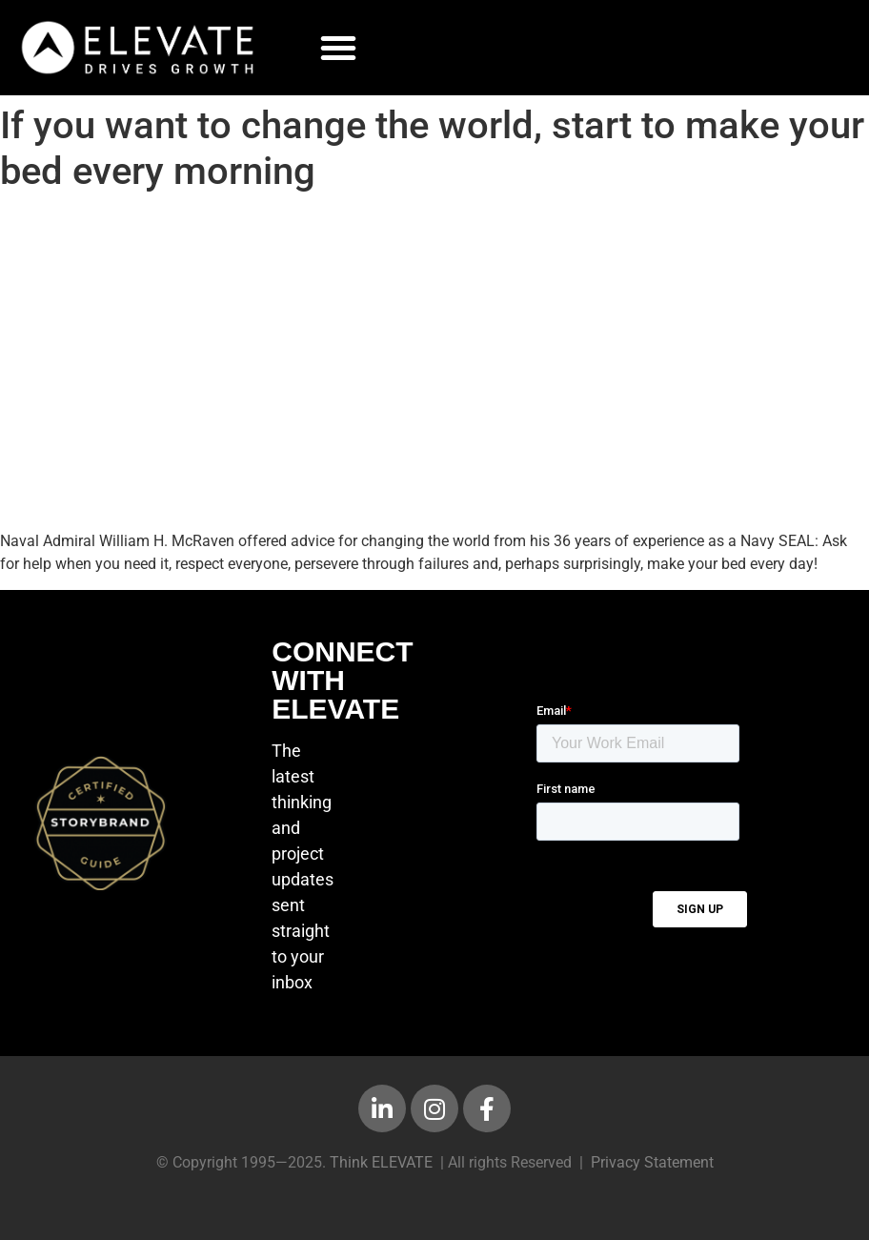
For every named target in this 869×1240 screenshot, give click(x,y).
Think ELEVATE (381, 1162)
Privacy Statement (652, 1162)
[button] (338, 47)
